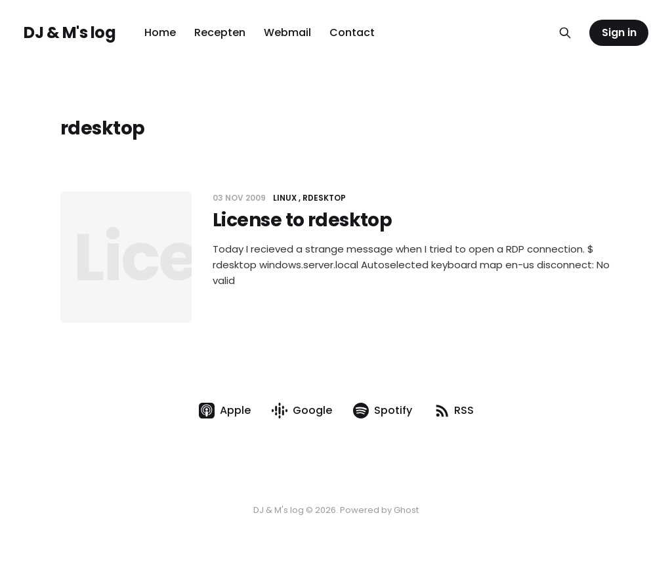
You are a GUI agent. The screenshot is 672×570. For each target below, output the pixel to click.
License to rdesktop (302, 220)
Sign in (619, 32)
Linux (285, 197)
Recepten (219, 32)
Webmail (287, 32)
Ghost (406, 510)
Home (160, 32)
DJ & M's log (70, 33)
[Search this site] (565, 33)
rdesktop (324, 197)
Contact (352, 32)
